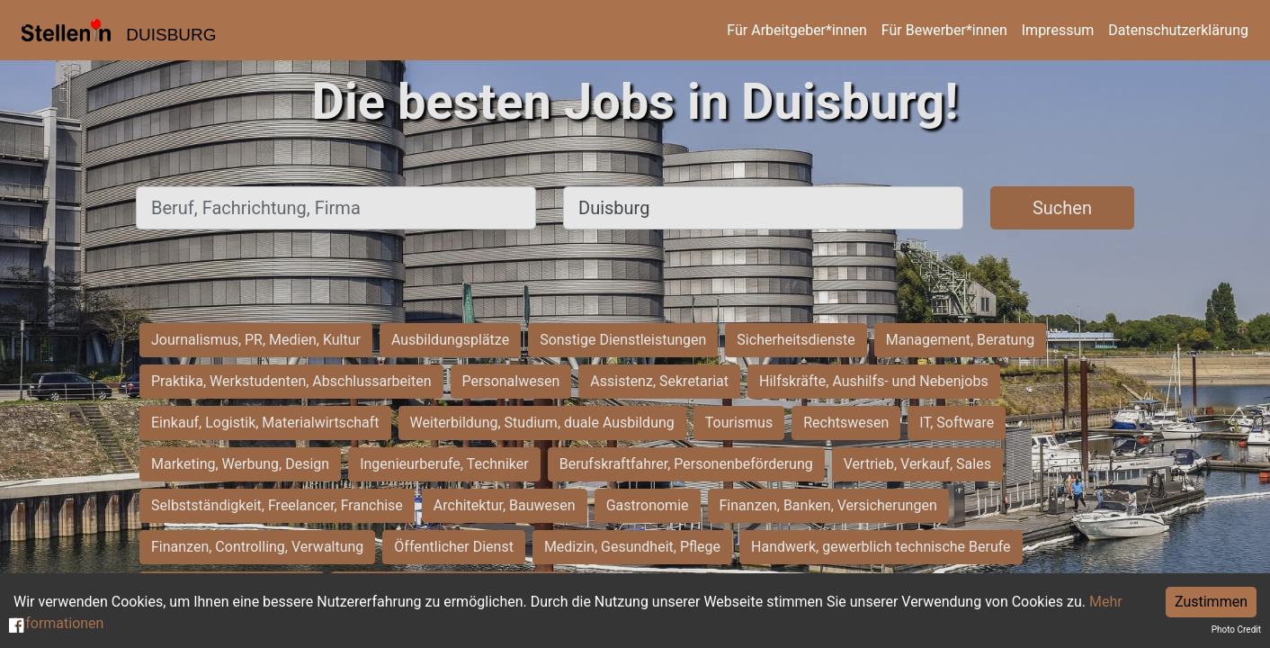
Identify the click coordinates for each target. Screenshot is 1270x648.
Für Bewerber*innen (944, 30)
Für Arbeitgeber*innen (796, 30)
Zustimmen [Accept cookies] (1211, 601)
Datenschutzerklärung (1178, 30)
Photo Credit (1236, 629)
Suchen (1062, 208)
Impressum (1058, 30)
